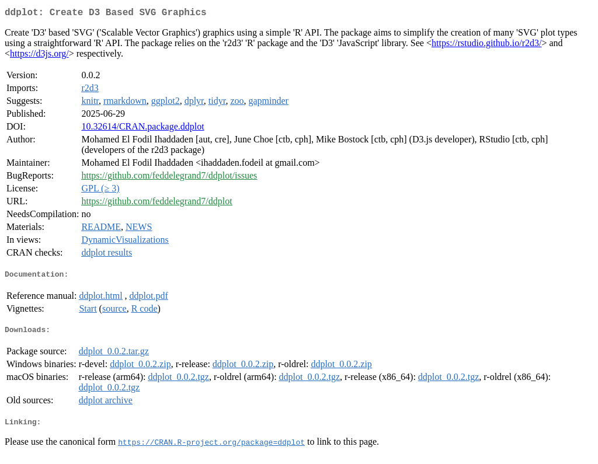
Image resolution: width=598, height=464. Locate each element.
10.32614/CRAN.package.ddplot (142, 129)
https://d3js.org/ (39, 56)
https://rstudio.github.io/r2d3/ (486, 45)
